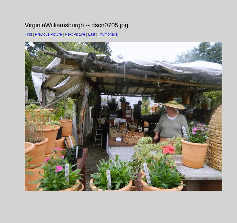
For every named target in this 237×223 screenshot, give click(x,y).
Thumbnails (107, 34)
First (28, 34)
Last (91, 34)
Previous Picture (48, 34)
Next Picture (75, 34)
